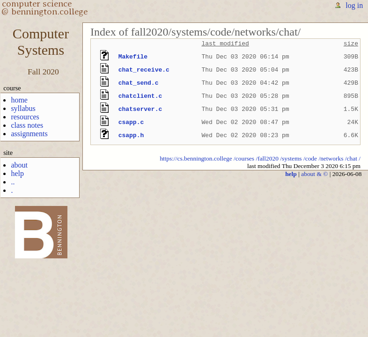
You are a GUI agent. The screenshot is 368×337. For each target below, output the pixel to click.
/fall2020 (267, 158)
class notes (27, 125)
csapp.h (131, 135)
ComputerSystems (41, 42)
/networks (330, 158)
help (17, 173)
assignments (29, 134)
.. (13, 182)
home (19, 100)
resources (25, 117)
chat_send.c (138, 83)
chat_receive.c (143, 70)
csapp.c (131, 122)
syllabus (23, 108)
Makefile (132, 56)
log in (354, 5)
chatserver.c (140, 109)
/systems (291, 158)
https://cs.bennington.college (196, 158)
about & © (314, 173)
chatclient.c (140, 96)
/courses (244, 158)
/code (310, 158)
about (19, 165)
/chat (351, 158)
